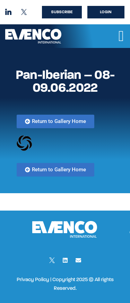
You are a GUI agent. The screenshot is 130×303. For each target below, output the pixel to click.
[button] (121, 36)
